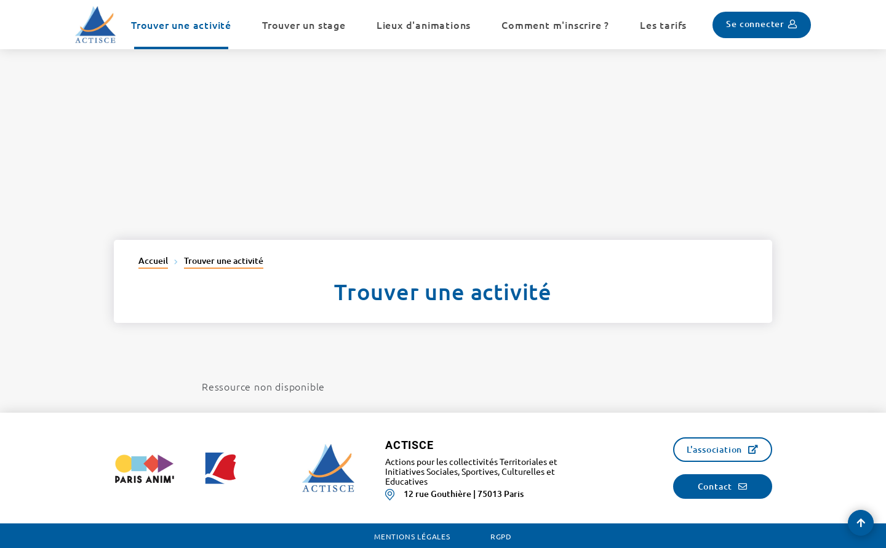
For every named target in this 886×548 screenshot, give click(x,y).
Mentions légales (412, 536)
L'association (714, 449)
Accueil (153, 260)
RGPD (501, 536)
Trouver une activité (223, 260)
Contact (715, 486)
